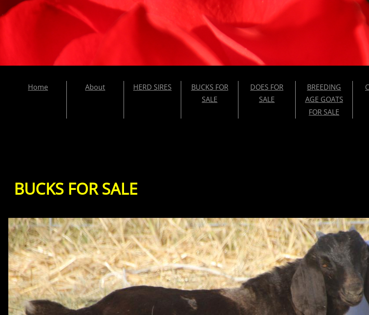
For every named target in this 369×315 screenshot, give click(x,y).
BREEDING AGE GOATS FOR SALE (324, 99)
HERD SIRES (152, 87)
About (95, 87)
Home (38, 87)
